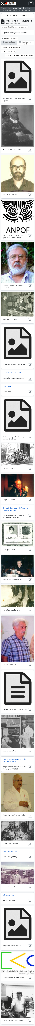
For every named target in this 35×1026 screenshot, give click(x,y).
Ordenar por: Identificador (10, 48)
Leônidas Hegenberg (10, 851)
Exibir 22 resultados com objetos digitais (19, 56)
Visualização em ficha (9, 43)
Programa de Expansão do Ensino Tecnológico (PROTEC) (15, 760)
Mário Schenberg (9, 895)
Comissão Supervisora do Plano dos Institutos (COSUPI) (15, 509)
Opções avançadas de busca (15, 32)
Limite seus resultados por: (17, 15)
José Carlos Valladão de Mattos (13, 373)
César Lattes (7, 386)
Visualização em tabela (25, 43)
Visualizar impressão (9, 38)
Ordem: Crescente (8, 51)
